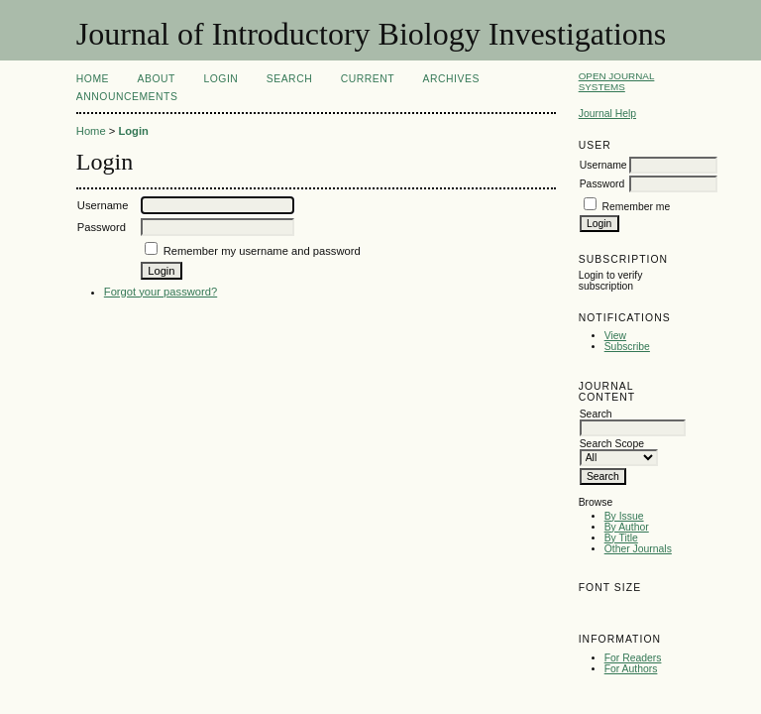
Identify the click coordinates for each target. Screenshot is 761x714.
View (615, 335)
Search (289, 78)
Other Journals (638, 548)
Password (602, 183)
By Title (621, 538)
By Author (626, 527)
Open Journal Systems (617, 81)
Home (92, 78)
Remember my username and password (262, 251)
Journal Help (607, 113)
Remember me (636, 206)
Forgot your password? (160, 292)
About (156, 78)
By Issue (624, 516)
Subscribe (627, 346)
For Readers (633, 658)
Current (367, 78)
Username (603, 165)
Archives (451, 78)
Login (220, 78)
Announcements (127, 96)
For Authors (631, 668)
